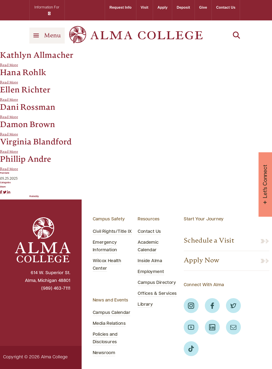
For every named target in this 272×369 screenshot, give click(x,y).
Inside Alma (150, 261)
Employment (151, 272)
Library (145, 304)
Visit (145, 7)
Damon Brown (27, 125)
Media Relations (109, 323)
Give (203, 7)
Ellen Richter (25, 90)
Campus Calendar (111, 313)
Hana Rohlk (23, 73)
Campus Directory (157, 283)
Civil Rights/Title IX (112, 231)
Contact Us (225, 7)
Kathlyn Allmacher (36, 56)
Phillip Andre (25, 160)
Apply (162, 7)
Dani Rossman (27, 108)
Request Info (120, 7)
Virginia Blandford (36, 142)
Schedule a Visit (209, 241)
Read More (9, 65)
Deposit (183, 7)
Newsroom (104, 353)
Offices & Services (157, 293)
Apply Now (202, 261)
